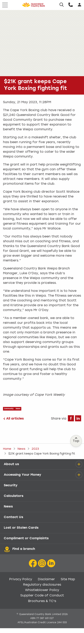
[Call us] (70, 5)
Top (76, 440)
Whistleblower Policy (42, 590)
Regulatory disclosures (42, 584)
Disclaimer (46, 579)
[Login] (79, 5)
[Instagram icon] (42, 563)
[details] (79, 464)
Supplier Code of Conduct (42, 595)
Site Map (68, 579)
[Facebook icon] (33, 563)
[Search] (61, 5)
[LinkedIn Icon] (51, 563)
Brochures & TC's (42, 601)
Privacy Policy (20, 579)
